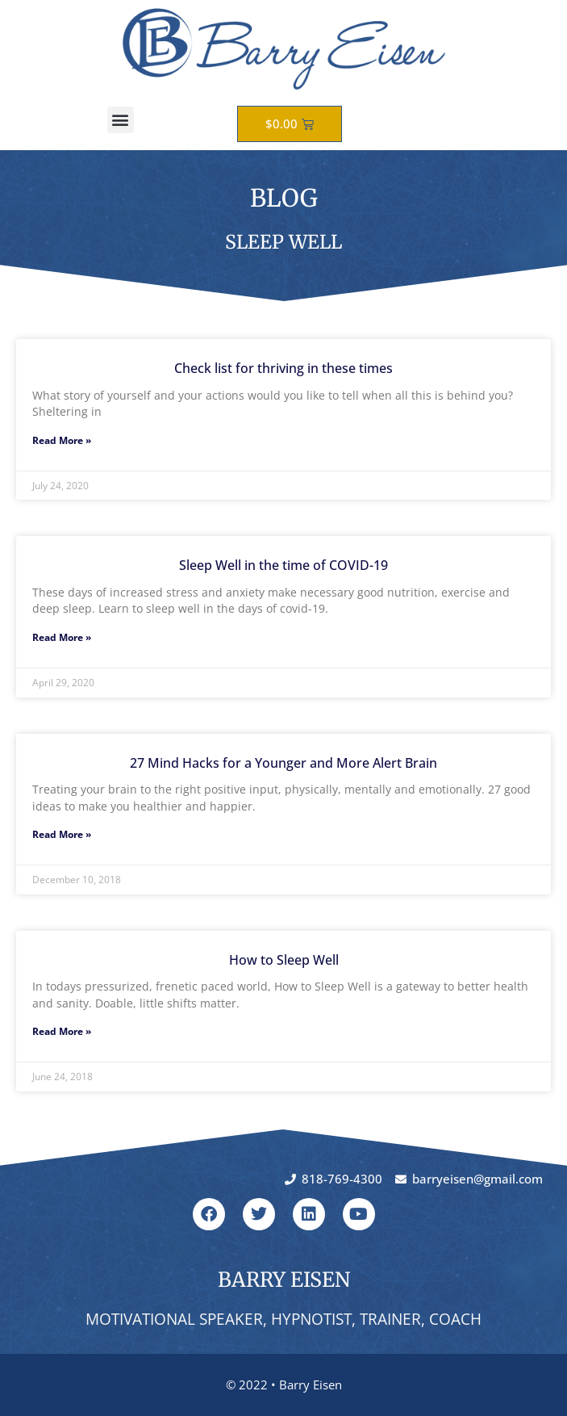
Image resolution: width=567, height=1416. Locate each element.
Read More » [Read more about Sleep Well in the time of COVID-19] (61, 637)
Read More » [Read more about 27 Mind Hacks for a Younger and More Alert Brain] (61, 834)
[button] (120, 120)
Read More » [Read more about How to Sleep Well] (61, 1031)
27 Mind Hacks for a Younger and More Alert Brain (283, 762)
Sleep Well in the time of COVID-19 (283, 564)
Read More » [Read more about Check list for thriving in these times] (61, 440)
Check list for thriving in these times (283, 367)
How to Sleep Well (284, 959)
